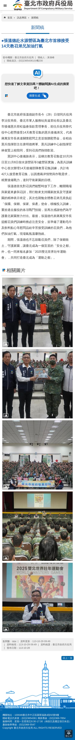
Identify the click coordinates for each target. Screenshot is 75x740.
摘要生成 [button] (34, 95)
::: (1, 11)
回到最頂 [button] (68, 733)
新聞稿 (34, 17)
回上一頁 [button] (67, 658)
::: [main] (3, 17)
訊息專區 (22, 17)
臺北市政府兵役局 (42, 5)
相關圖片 (16, 270)
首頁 (9, 17)
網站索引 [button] (5, 6)
